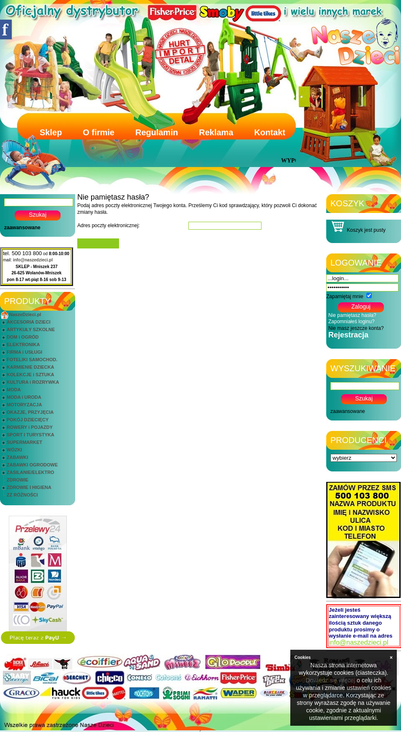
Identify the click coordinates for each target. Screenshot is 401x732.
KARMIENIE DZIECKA (30, 367)
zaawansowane (22, 227)
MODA (14, 389)
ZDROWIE (17, 479)
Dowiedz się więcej (330, 680)
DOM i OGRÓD (22, 336)
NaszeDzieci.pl (25, 314)
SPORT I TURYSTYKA (30, 434)
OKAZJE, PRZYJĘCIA (30, 412)
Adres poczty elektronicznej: (108, 225)
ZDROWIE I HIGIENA (29, 487)
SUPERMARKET (24, 442)
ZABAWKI (17, 457)
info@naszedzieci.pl (33, 260)
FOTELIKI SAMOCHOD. (32, 359)
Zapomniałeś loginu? (351, 321)
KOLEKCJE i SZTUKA (30, 374)
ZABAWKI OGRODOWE (32, 464)
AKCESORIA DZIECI (29, 321)
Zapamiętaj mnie (344, 296)
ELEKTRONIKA (23, 344)
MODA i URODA (24, 397)
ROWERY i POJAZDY (30, 427)
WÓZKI (14, 449)
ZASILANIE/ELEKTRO (30, 472)
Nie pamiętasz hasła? (352, 315)
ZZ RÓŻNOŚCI (22, 494)
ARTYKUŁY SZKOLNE (31, 329)
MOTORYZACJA (24, 404)
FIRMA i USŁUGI (24, 352)
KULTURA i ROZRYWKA (33, 382)
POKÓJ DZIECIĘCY (27, 419)
